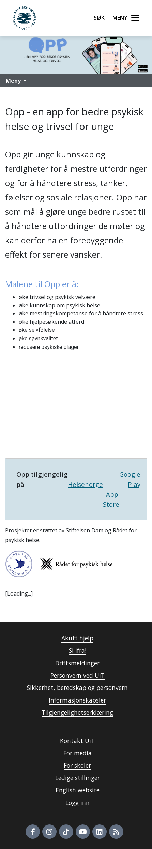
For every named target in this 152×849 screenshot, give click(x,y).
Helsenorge (85, 484)
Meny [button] (13, 80)
